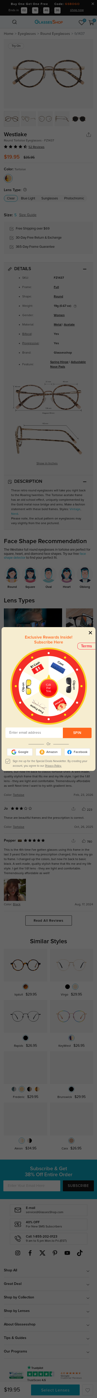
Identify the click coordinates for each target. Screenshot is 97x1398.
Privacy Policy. (53, 765)
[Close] (90, 632)
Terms (86, 646)
